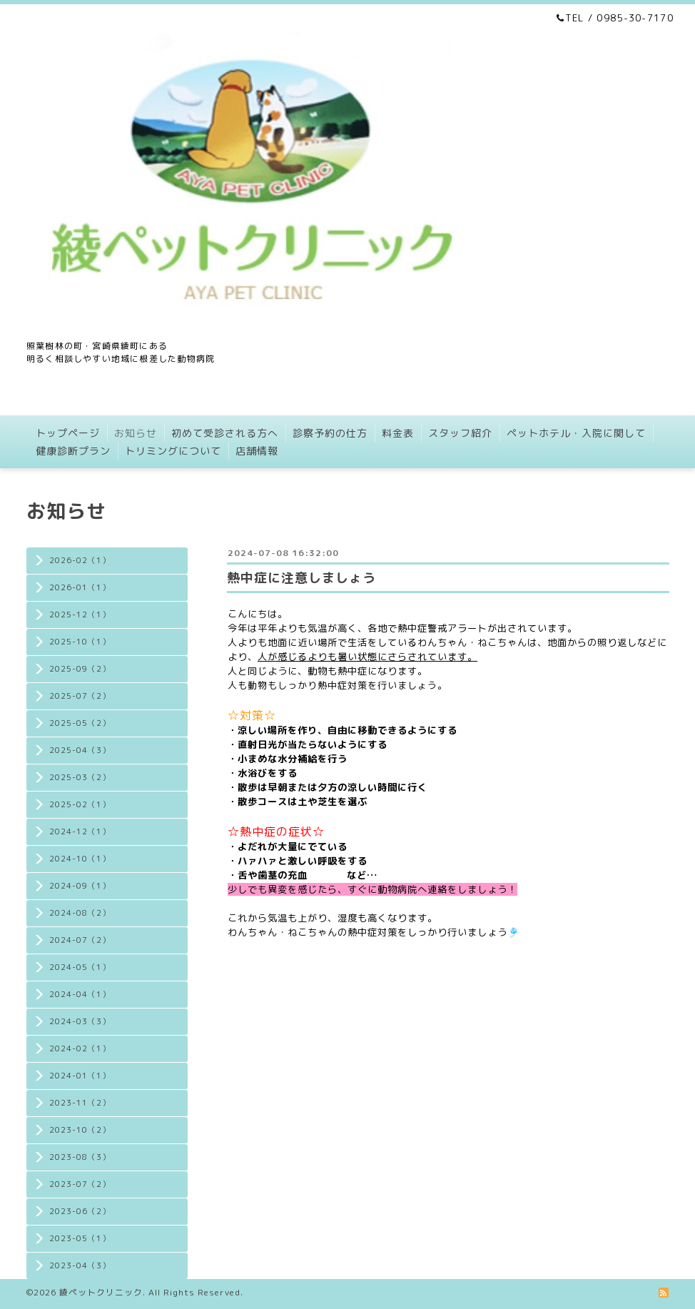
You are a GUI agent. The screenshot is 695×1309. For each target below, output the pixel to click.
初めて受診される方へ (224, 433)
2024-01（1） (80, 1075)
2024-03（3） (80, 1021)
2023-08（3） (80, 1157)
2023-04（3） (80, 1265)
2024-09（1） (80, 885)
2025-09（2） (80, 668)
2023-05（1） (80, 1238)
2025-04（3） (80, 750)
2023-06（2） (80, 1211)
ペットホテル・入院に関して (576, 433)
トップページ (68, 433)
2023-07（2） (80, 1184)
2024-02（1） (80, 1048)
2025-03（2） (80, 777)
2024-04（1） (80, 994)
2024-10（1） (80, 858)
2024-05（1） (80, 967)
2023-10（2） (80, 1130)
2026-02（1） (80, 560)
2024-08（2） (80, 913)
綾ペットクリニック (101, 1292)
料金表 (398, 433)
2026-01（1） (80, 587)
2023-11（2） (80, 1102)
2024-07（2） (80, 940)
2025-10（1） (80, 641)
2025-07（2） (80, 696)
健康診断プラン (73, 451)
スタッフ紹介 (460, 433)
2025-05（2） (80, 723)
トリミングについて (173, 451)
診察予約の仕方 (330, 433)
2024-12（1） (80, 831)
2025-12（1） (80, 614)
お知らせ (135, 433)
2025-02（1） (80, 804)
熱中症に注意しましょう (301, 578)
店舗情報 (256, 451)
